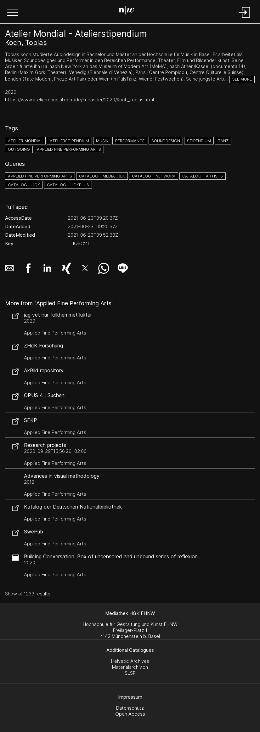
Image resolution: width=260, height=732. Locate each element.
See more (242, 79)
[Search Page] (129, 11)
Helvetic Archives (130, 661)
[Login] (244, 18)
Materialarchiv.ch (130, 667)
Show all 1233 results (27, 594)
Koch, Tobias (26, 42)
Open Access (130, 714)
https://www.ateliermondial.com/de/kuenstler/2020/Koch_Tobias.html (79, 100)
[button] (12, 13)
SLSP (130, 673)
